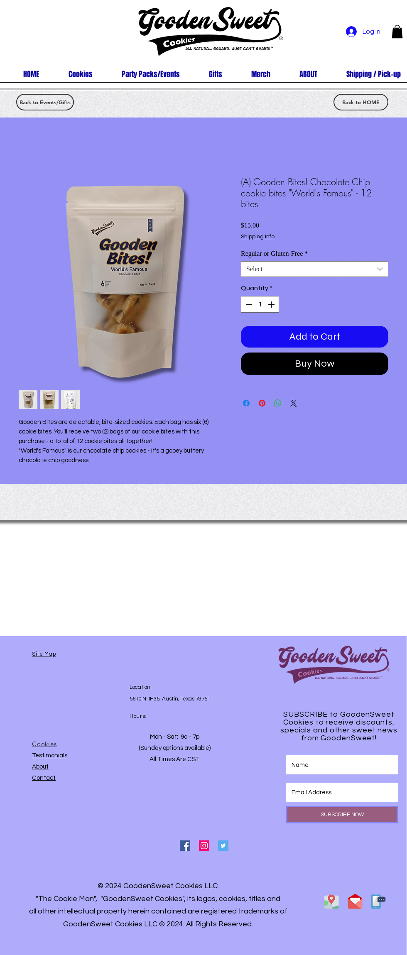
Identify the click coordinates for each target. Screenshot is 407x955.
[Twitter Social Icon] (223, 845)
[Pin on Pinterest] (262, 403)
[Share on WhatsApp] (278, 403)
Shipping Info (258, 237)
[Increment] (272, 304)
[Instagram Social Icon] (204, 845)
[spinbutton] (260, 304)
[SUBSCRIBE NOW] (342, 814)
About (40, 767)
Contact (44, 778)
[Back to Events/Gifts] (45, 102)
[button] (397, 31)
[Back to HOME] (360, 102)
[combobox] (314, 269)
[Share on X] (294, 403)
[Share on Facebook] (246, 403)
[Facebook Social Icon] (185, 845)
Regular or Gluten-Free (274, 253)
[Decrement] (248, 304)
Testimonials (49, 755)
